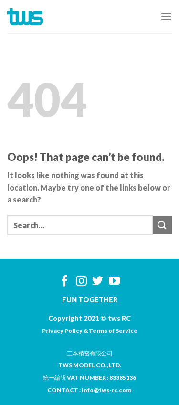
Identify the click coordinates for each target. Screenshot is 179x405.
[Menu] (166, 16)
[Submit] (162, 225)
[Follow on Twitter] (97, 282)
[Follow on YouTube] (114, 282)
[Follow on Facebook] (64, 282)
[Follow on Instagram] (81, 282)
